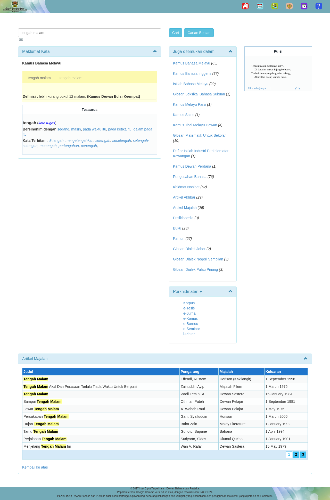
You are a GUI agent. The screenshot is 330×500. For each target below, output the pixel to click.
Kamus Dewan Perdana (192, 166)
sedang (63, 129)
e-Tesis (189, 308)
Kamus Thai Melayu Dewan (195, 125)
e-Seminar (191, 329)
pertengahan (69, 146)
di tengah (56, 140)
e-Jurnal (189, 313)
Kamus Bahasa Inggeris (192, 73)
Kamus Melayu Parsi (189, 104)
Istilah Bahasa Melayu (190, 84)
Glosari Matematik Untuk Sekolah (200, 135)
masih (76, 129)
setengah (102, 140)
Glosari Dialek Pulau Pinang (195, 269)
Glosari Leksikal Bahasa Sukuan (199, 94)
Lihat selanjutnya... (258, 88)
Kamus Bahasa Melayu (192, 63)
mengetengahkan (79, 140)
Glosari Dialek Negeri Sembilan (198, 259)
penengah (89, 146)
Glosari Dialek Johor (189, 249)
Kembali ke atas (35, 467)
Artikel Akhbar (184, 197)
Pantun (178, 238)
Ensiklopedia (183, 218)
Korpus (189, 303)
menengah (47, 146)
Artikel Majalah (185, 208)
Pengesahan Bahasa (190, 177)
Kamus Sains (183, 115)
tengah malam (39, 78)
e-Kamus (190, 318)
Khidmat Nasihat (186, 187)
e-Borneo (190, 324)
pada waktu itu (94, 129)
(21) (297, 88)
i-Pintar (189, 334)
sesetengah (121, 140)
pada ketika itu (119, 129)
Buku (177, 228)
